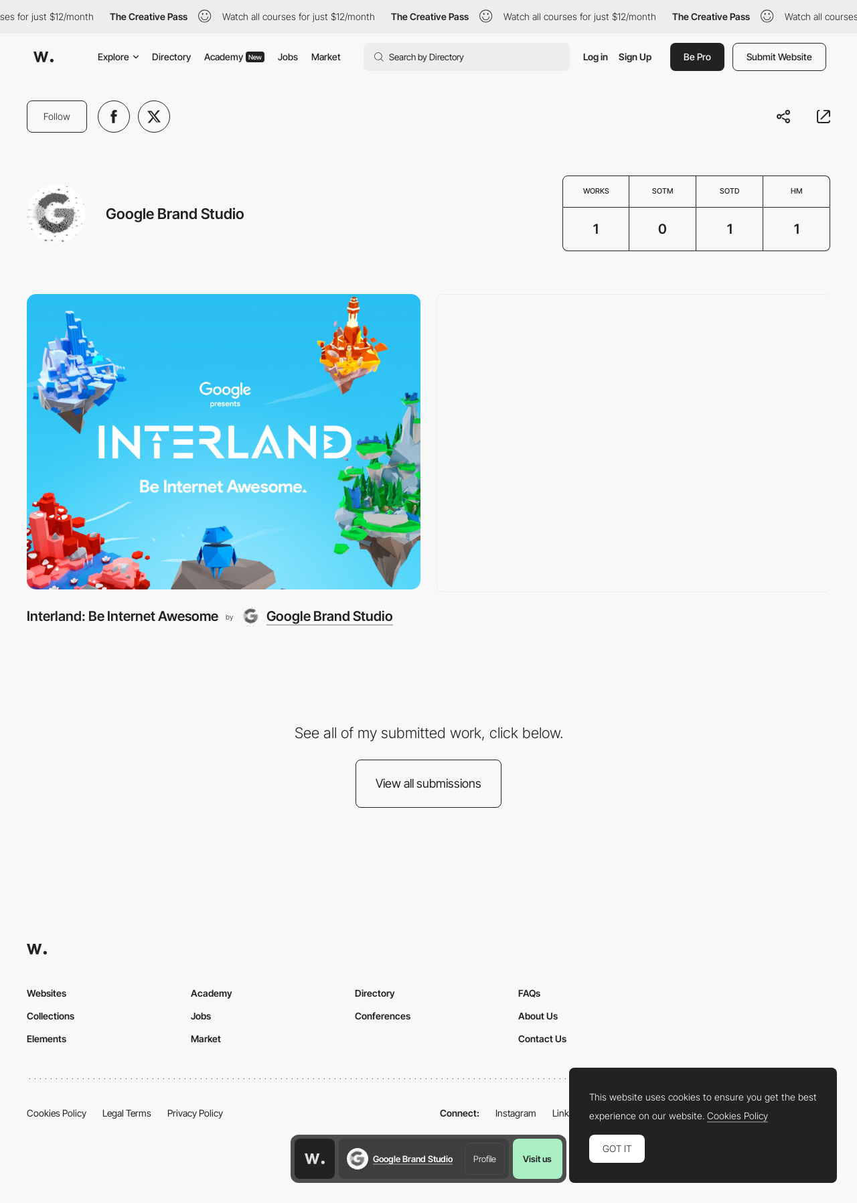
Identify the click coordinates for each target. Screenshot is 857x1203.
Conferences (382, 1015)
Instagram (515, 1113)
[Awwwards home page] (315, 1159)
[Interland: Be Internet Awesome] (223, 441)
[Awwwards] (43, 57)
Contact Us (542, 1038)
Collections (50, 1015)
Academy (234, 56)
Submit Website (779, 56)
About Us (538, 1015)
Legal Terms (126, 1113)
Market (326, 56)
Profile (484, 1158)
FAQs (529, 993)
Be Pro (697, 56)
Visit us (537, 1158)
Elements (46, 1038)
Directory (171, 56)
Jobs (288, 56)
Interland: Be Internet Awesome (122, 616)
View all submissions (428, 783)
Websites (46, 993)
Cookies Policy (56, 1113)
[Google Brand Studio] (316, 616)
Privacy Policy (195, 1113)
